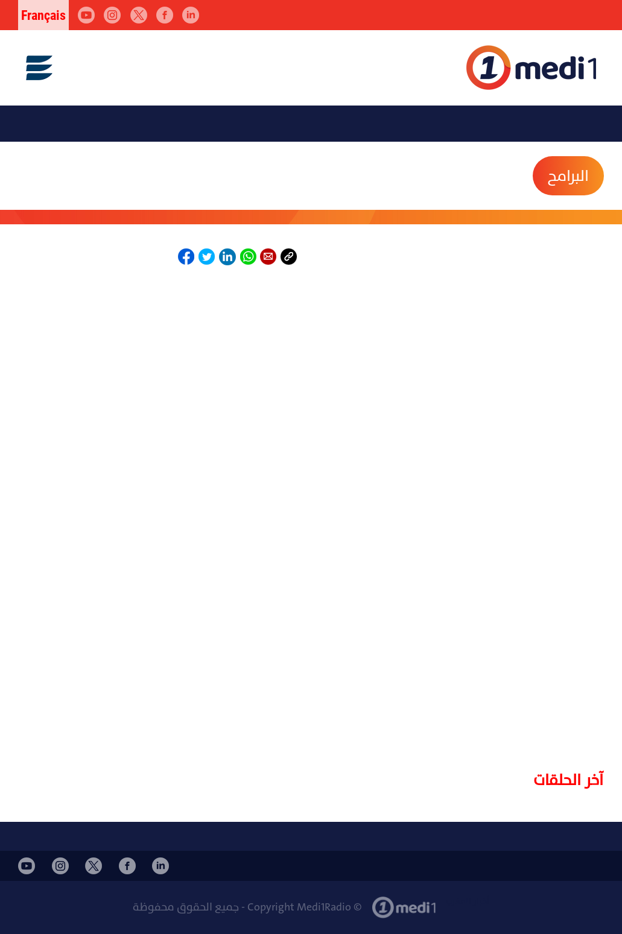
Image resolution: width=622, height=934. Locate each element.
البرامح (568, 176)
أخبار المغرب (467, 901)
